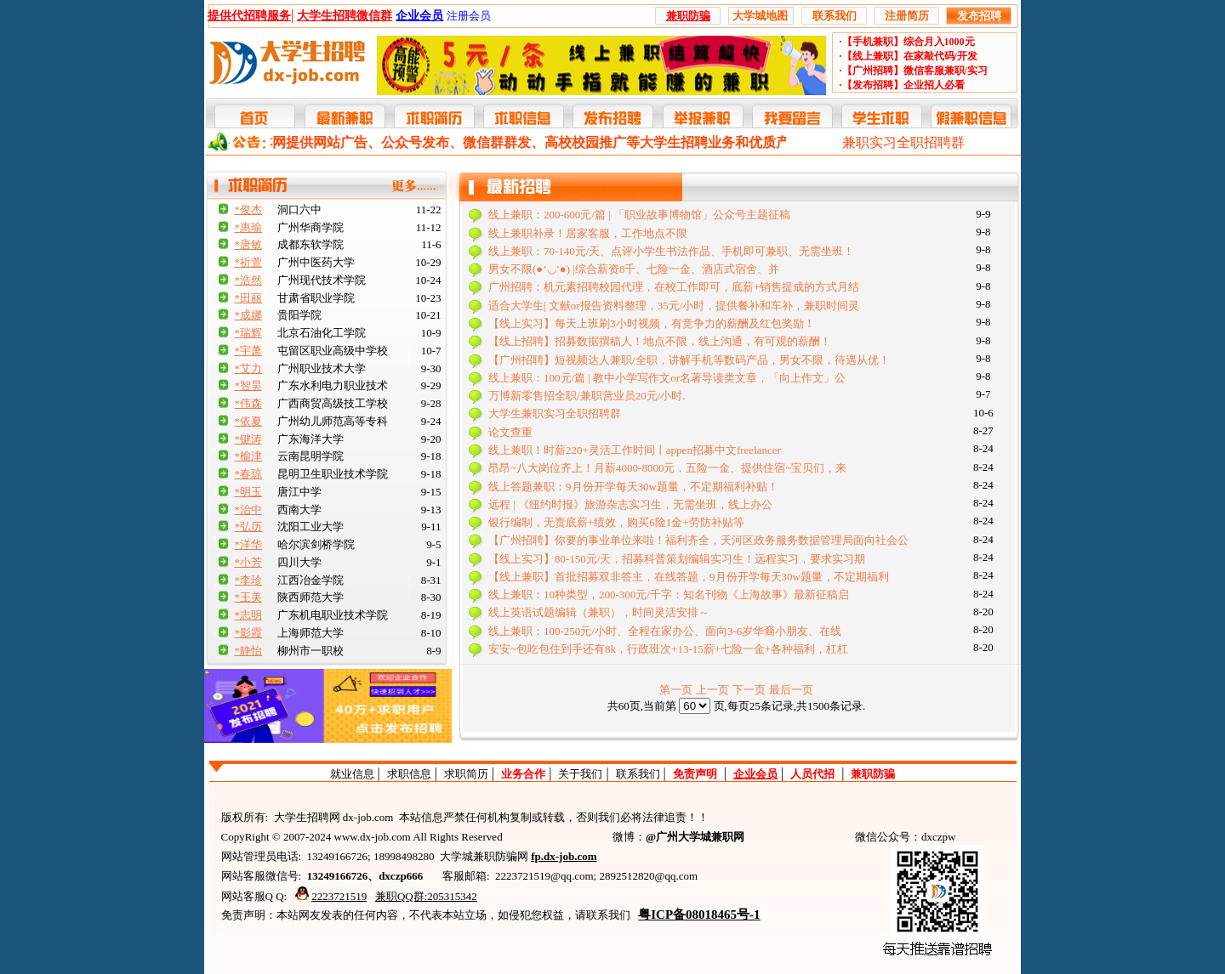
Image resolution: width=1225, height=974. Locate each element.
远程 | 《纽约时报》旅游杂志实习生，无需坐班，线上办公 (630, 504)
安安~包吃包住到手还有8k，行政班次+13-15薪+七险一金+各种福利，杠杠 (668, 649)
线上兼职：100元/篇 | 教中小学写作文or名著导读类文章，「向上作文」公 (667, 377)
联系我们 (638, 773)
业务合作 (523, 773)
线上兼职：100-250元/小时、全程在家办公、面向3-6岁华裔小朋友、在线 (664, 631)
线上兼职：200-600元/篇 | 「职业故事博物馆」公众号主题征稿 (639, 214)
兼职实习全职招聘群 (903, 142)
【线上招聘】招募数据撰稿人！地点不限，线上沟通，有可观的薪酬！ (659, 341)
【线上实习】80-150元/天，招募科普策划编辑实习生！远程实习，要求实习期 (676, 558)
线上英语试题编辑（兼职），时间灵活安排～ (598, 612)
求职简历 (466, 773)
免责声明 (695, 773)
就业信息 (352, 773)
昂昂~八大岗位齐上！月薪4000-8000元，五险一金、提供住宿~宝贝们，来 (667, 468)
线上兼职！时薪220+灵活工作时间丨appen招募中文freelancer (634, 450)
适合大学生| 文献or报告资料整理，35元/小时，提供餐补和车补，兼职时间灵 (673, 305)
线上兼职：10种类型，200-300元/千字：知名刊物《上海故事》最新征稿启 (668, 594)
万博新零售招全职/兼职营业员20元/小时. (586, 395)
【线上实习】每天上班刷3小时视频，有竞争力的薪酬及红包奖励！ (651, 323)
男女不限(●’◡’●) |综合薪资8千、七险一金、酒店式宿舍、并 (633, 269)
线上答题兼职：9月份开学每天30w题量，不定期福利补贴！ (633, 486)
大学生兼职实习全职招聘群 (554, 413)
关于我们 (580, 773)
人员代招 (812, 773)
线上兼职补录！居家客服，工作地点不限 (587, 233)
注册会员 (469, 15)
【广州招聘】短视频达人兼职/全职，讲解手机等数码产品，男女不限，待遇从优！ (689, 360)
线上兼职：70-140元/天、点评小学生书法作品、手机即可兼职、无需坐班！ (671, 251)
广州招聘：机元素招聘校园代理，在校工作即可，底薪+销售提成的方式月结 (673, 286)
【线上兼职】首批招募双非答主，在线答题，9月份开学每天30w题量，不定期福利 (688, 576)
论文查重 (510, 432)
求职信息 (409, 773)
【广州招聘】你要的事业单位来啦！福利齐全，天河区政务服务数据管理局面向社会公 (698, 540)
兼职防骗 (873, 773)
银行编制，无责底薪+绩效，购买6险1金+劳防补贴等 (616, 522)
